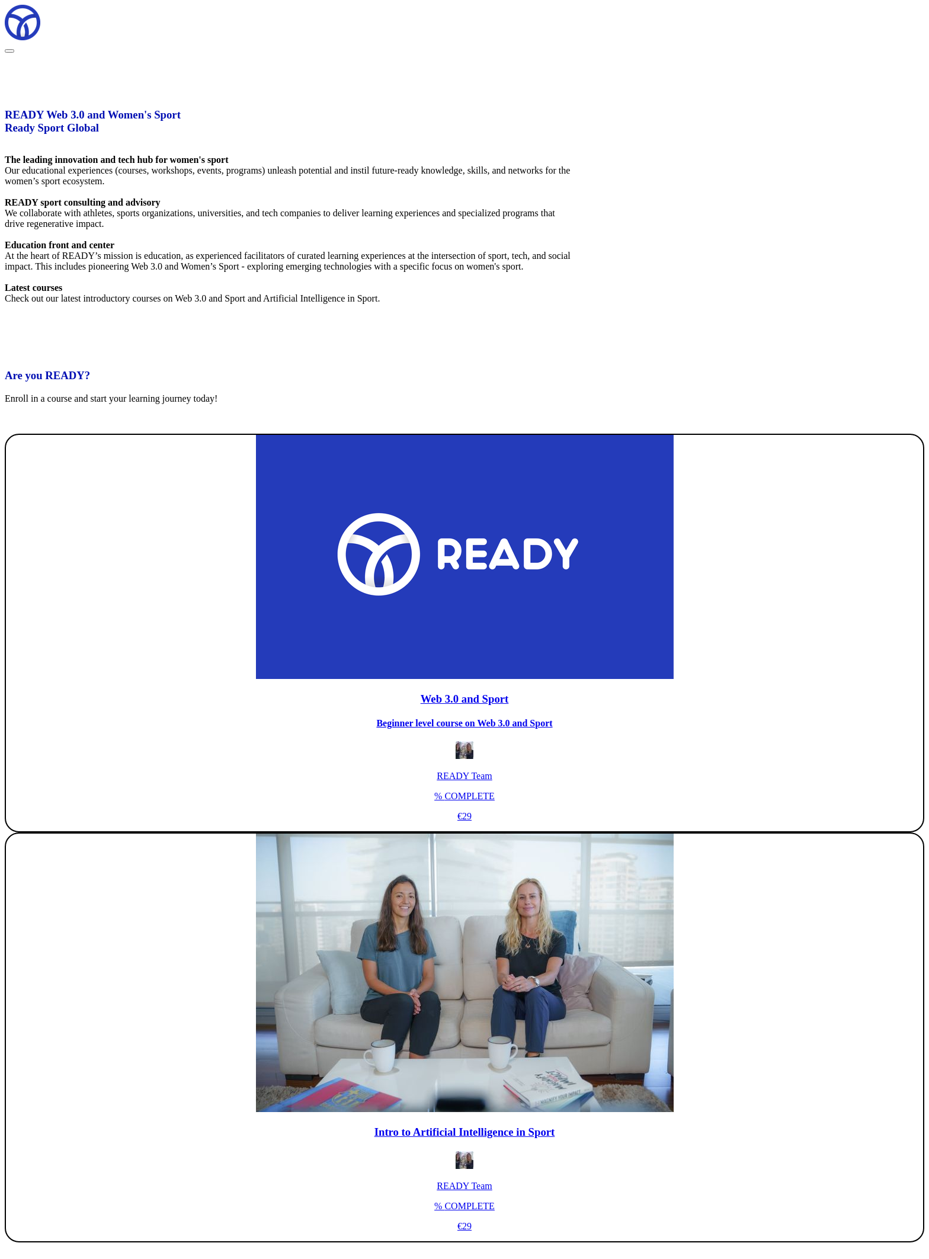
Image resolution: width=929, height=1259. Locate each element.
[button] (9, 51)
